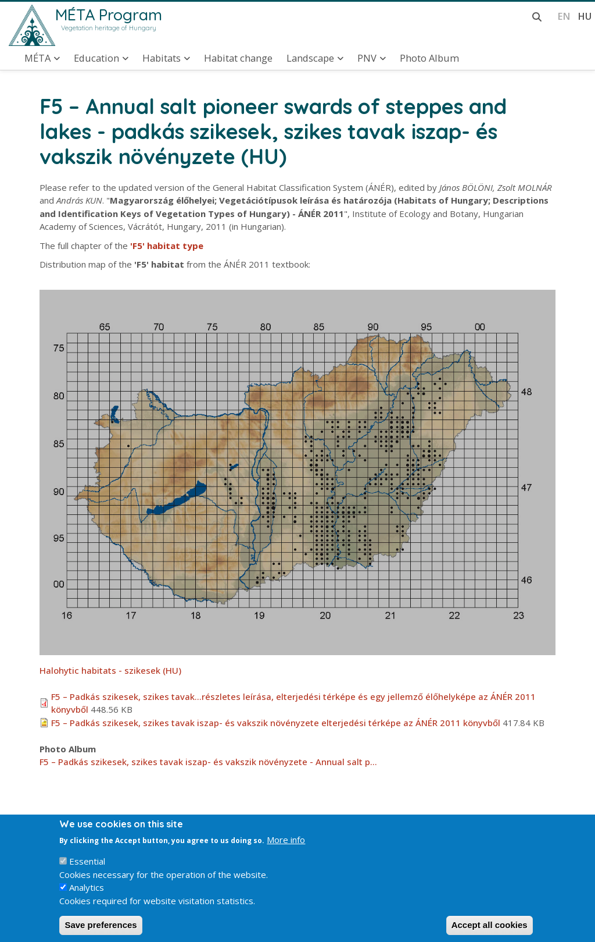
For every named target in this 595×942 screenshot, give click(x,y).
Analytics (86, 897)
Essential (87, 871)
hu (585, 16)
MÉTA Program (108, 14)
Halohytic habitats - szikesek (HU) (110, 670)
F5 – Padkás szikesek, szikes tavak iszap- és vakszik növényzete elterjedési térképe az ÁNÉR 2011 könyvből (275, 722)
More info (286, 849)
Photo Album (429, 58)
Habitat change (238, 58)
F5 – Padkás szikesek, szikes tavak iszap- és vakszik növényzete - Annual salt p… (208, 761)
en (564, 16)
